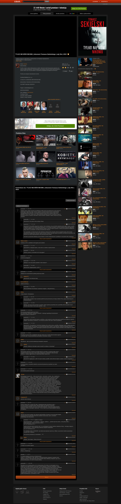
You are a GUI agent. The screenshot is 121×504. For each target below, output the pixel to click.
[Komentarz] (46, 195)
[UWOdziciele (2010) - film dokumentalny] (85, 120)
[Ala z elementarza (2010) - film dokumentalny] (85, 201)
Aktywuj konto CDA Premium (65, 491)
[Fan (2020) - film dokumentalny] (85, 102)
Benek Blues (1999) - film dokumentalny (98, 162)
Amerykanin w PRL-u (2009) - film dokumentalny (99, 180)
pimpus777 (26, 276)
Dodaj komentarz (71, 200)
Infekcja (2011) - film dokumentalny (97, 153)
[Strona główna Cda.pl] (17, 1)
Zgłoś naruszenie (83, 499)
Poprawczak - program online (42, 179)
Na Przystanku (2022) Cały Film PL (23, 147)
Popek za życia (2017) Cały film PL (23, 179)
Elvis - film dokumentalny (98, 71)
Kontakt (81, 491)
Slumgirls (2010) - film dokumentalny (97, 108)
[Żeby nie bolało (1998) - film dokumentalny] (85, 192)
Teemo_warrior (24, 241)
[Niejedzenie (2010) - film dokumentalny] (85, 138)
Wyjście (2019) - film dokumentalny (97, 144)
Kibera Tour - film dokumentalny (100, 89)
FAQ (80, 494)
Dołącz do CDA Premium (55, 126)
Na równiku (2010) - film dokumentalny (98, 126)
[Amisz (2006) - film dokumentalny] (85, 84)
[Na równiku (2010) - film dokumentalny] (85, 129)
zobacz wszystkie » (72, 133)
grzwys (26, 344)
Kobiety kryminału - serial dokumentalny (62, 164)
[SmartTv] (23, 494)
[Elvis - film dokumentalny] (85, 75)
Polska (26, 94)
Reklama (45, 499)
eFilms (23, 292)
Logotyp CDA (46, 494)
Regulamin (82, 492)
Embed (65, 71)
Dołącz (79, 8)
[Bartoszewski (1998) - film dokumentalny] (85, 237)
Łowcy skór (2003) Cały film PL (22, 163)
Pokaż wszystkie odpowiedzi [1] (45, 441)
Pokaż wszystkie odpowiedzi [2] (45, 269)
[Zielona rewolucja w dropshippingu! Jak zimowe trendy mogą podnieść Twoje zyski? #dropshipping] (85, 62)
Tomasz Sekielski (27, 97)
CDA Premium (30, 92)
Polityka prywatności (84, 495)
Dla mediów (45, 492)
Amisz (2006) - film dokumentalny (97, 81)
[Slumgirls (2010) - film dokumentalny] (85, 111)
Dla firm (61, 495)
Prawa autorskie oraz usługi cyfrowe (87, 500)
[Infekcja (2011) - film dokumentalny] (85, 156)
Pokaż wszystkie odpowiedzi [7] (45, 238)
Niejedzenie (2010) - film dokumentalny (98, 135)
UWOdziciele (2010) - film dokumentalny (98, 117)
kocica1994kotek (24, 281)
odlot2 (23, 339)
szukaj (47, 2)
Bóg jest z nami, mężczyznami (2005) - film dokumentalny (99, 243)
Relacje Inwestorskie (47, 491)
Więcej (46, 477)
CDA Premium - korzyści (64, 492)
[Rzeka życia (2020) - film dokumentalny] (85, 219)
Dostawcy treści (46, 495)
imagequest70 (24, 397)
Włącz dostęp (19, 61)
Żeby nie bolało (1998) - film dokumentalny (99, 189)
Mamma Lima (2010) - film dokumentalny (98, 171)
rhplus (22, 412)
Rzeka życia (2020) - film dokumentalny (98, 216)
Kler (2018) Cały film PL (61, 179)
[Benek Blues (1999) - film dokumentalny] (85, 165)
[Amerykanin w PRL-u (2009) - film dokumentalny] (85, 183)
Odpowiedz (74, 217)
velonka (23, 374)
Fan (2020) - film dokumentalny (99, 98)
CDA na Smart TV (46, 497)
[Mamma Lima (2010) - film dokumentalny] (85, 174)
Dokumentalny (23, 65)
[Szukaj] (33, 1)
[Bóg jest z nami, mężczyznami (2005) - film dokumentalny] (85, 246)
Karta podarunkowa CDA (64, 494)
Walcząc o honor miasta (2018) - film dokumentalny (100, 225)
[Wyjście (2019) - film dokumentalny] (85, 147)
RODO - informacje (84, 497)
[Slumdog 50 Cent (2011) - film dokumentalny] (85, 210)
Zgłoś (71, 71)
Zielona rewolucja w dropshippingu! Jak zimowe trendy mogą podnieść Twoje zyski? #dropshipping (99, 61)
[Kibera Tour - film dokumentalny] (85, 93)
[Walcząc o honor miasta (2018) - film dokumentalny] (85, 228)
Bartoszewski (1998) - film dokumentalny (98, 234)
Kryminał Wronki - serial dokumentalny (41, 148)
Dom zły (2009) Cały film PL (42, 163)
